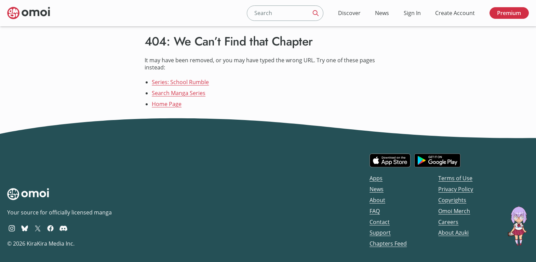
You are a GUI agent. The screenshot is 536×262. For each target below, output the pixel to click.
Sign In (412, 13)
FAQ (375, 211)
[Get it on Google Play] (437, 160)
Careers (448, 222)
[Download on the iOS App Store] (390, 160)
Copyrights (452, 200)
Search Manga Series (178, 93)
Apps (376, 178)
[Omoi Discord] (63, 228)
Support (380, 232)
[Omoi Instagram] (11, 228)
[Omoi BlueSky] (24, 228)
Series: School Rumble (180, 82)
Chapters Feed (388, 243)
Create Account (455, 13)
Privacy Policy (455, 189)
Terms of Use (455, 178)
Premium (509, 13)
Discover (349, 13)
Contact (380, 222)
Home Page (167, 104)
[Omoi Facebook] (50, 228)
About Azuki (453, 232)
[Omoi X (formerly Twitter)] (37, 228)
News (382, 13)
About (377, 200)
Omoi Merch (454, 211)
